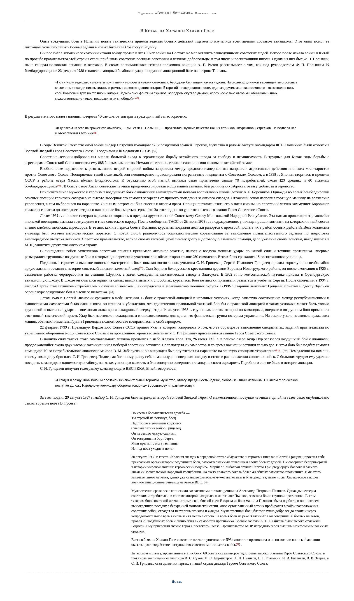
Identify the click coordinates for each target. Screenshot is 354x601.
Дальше (177, 581)
